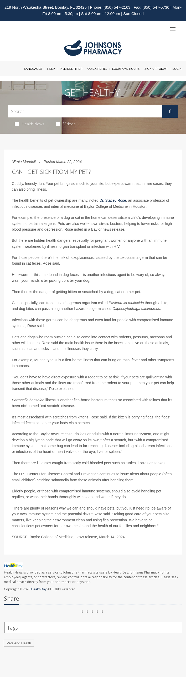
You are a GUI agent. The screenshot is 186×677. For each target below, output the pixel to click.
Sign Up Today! (156, 68)
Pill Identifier (71, 68)
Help (51, 68)
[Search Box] (85, 111)
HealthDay (39, 589)
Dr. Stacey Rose (113, 200)
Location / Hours (126, 68)
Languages (33, 68)
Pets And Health (19, 643)
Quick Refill (97, 68)
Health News (29, 123)
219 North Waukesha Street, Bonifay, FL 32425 (45, 7)
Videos (66, 123)
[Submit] (170, 111)
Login (177, 68)
